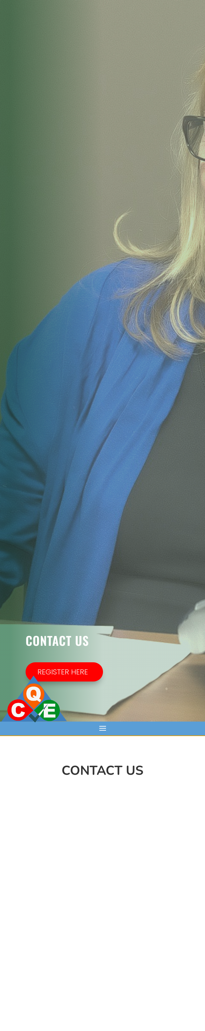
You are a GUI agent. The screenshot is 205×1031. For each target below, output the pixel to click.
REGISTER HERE (62, 672)
